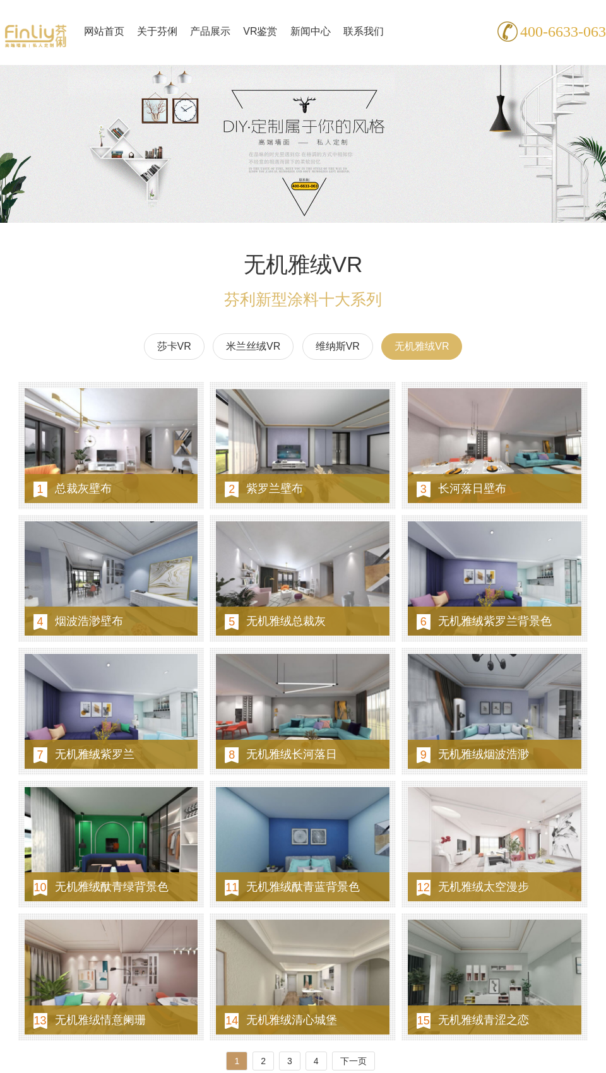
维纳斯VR (338, 346)
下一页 (353, 1061)
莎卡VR (174, 346)
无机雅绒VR (422, 346)
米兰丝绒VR (253, 346)
